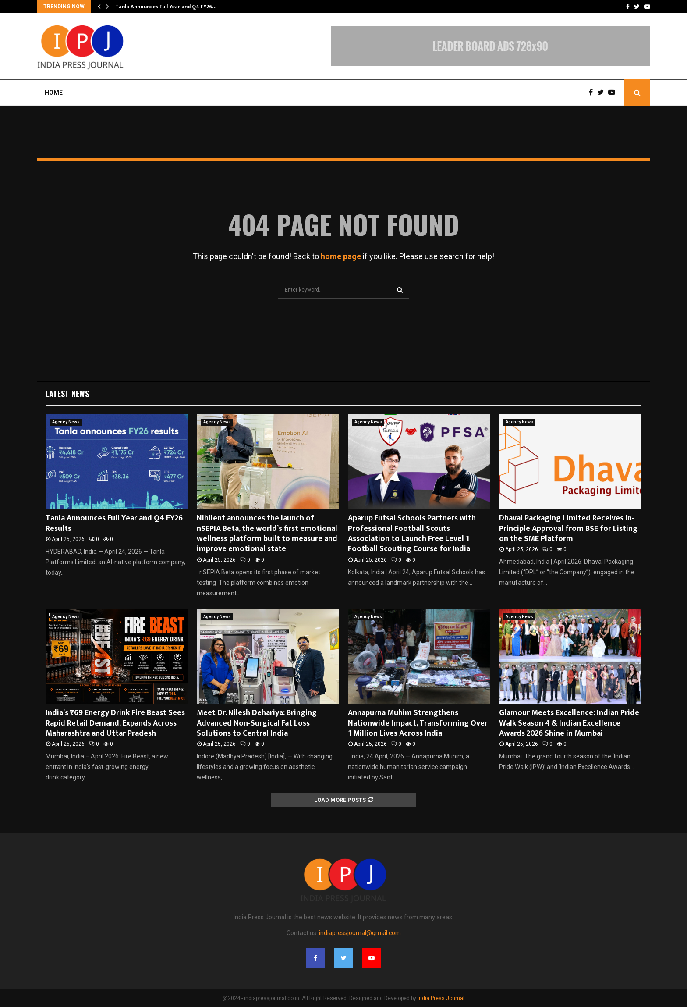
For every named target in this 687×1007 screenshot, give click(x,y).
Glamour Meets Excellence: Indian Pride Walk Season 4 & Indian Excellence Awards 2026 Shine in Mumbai (569, 723)
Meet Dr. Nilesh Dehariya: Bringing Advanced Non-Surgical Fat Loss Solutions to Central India (257, 723)
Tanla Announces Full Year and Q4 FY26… (165, 6)
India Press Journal (441, 998)
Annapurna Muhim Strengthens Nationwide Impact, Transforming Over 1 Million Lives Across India (418, 723)
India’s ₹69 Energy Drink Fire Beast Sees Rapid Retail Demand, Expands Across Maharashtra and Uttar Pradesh (115, 723)
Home (54, 92)
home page (341, 256)
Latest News (67, 393)
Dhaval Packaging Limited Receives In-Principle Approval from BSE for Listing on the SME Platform (568, 528)
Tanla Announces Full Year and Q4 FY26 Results (114, 523)
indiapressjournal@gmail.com (360, 932)
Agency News (66, 422)
